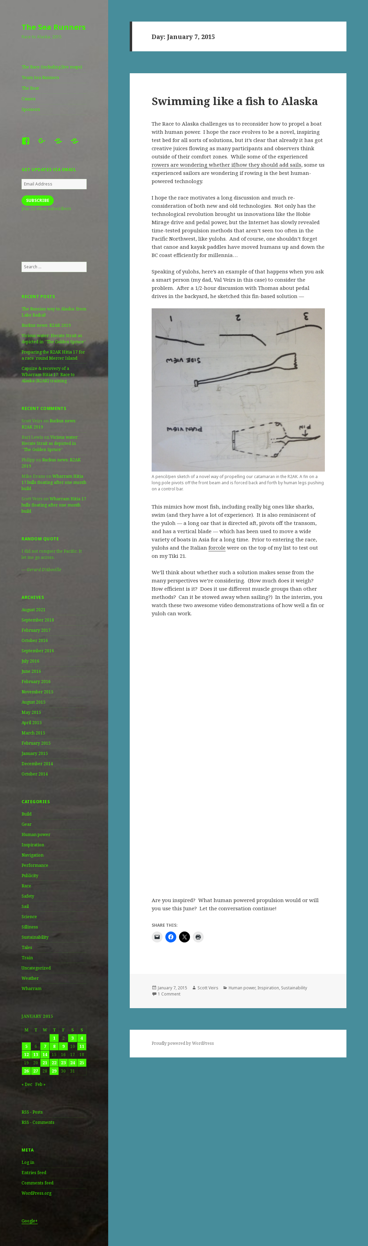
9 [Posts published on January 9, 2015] (63, 1046)
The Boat (30, 88)
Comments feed (37, 1183)
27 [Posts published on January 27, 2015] (35, 1071)
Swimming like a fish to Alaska (235, 101)
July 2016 (30, 661)
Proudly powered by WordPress (183, 1043)
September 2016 (38, 651)
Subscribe (37, 200)
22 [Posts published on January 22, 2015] (54, 1063)
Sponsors (31, 109)
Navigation (32, 855)
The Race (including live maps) (52, 67)
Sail (25, 906)
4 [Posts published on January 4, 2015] (81, 1038)
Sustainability (35, 937)
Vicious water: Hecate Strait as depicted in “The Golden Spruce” (54, 339)
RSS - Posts (32, 1112)
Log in (28, 1162)
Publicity (30, 875)
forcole (217, 547)
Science (29, 917)
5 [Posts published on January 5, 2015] (26, 1046)
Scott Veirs (208, 988)
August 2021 (34, 610)
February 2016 (36, 681)
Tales (27, 947)
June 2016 (31, 671)
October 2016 (35, 640)
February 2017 (36, 630)
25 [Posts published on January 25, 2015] (81, 1063)
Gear (26, 824)
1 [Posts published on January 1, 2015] (54, 1038)
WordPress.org (36, 1193)
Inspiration (33, 845)
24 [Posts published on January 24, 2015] (72, 1063)
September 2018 (38, 620)
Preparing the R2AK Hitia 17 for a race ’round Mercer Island (53, 355)
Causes (29, 99)
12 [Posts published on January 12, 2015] (26, 1054)
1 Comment (169, 994)
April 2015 (32, 722)
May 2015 (31, 712)
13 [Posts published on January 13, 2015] (35, 1054)
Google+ (30, 1221)
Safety (28, 896)
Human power (36, 834)
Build (26, 814)
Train (27, 958)
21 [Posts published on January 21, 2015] (44, 1063)
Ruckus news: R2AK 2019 (46, 325)
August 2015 (34, 702)
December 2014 (37, 764)
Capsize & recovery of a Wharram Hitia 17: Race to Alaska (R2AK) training (48, 374)
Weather (30, 978)
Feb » (40, 1084)
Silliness (30, 927)
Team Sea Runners (40, 77)
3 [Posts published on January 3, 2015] (72, 1038)
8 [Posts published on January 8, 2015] (54, 1046)
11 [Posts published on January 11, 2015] (81, 1046)
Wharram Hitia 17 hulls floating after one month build (54, 482)
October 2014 (35, 774)
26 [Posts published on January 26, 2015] (26, 1071)
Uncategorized (36, 968)
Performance (35, 865)
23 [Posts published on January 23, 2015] (63, 1063)
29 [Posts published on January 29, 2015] (54, 1071)
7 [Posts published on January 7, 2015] (45, 1046)
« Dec (27, 1084)
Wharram (31, 988)
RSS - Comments (38, 1122)
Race (26, 886)
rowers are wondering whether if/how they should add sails (226, 164)
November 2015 (37, 692)
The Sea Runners (54, 27)
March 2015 (33, 733)
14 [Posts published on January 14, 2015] (44, 1054)
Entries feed (34, 1173)
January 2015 (35, 753)
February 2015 (36, 743)
